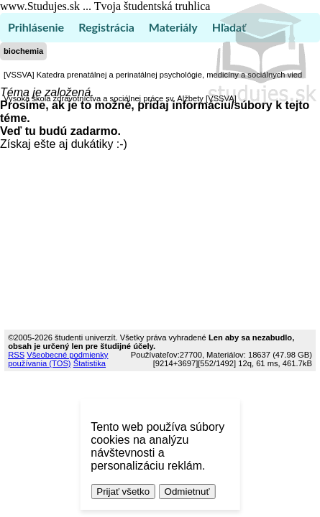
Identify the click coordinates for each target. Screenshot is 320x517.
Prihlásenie (36, 27)
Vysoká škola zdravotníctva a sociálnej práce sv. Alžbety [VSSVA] (120, 98)
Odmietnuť (187, 491)
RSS (16, 354)
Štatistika (89, 363)
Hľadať (229, 27)
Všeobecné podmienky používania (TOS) (58, 359)
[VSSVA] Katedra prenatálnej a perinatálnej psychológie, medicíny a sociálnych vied (153, 74)
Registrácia (106, 27)
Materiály (173, 27)
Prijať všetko (123, 491)
